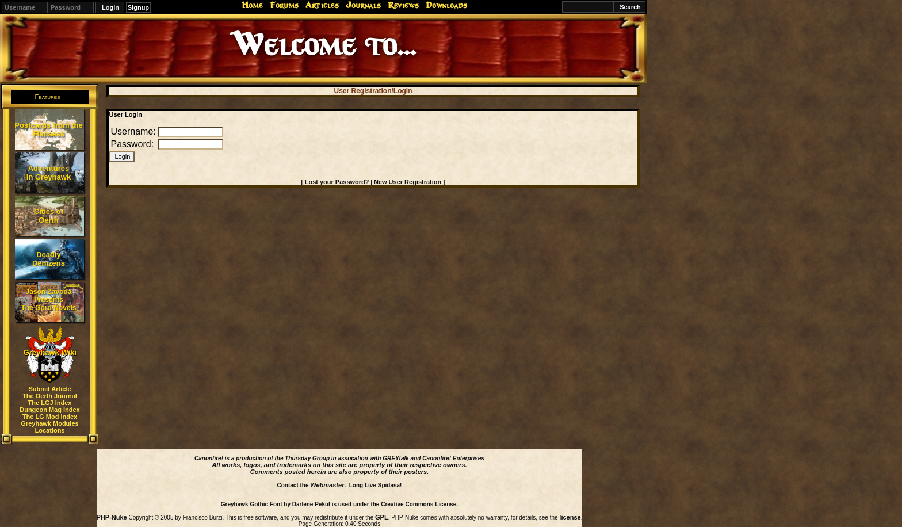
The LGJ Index (50, 402)
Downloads (446, 5)
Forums (284, 5)
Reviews (403, 5)
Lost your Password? (337, 181)
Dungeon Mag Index (50, 409)
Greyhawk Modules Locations (49, 427)
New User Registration (407, 181)
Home (252, 5)
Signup (138, 7)
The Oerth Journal (49, 395)
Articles (322, 5)
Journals (363, 5)
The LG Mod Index (49, 416)
